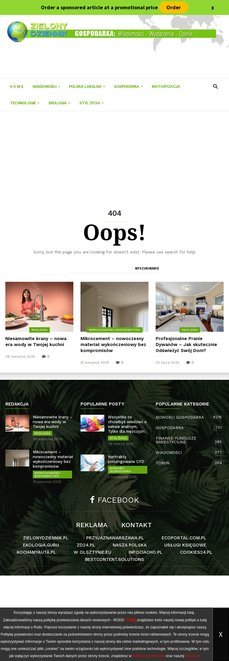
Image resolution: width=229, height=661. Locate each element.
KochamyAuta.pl (36, 552)
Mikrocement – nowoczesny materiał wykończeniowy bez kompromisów (113, 344)
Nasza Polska (130, 545)
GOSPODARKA (128, 86)
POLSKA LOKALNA (87, 86)
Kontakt (136, 525)
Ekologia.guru (41, 545)
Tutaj (131, 619)
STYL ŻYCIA (91, 103)
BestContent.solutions (114, 559)
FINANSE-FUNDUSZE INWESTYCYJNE (184, 440)
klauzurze (192, 656)
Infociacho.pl (146, 552)
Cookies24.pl (196, 552)
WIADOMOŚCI (46, 86)
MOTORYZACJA (166, 86)
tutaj (190, 612)
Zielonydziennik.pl (46, 538)
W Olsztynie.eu (92, 552)
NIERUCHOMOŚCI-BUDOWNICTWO (114, 329)
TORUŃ (184, 463)
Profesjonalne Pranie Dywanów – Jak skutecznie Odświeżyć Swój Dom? (186, 344)
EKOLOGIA (59, 103)
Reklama (92, 525)
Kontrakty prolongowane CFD (126, 459)
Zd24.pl (86, 545)
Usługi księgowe (185, 545)
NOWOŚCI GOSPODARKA (120, 469)
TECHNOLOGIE (25, 103)
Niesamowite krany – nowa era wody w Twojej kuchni (52, 422)
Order (173, 7)
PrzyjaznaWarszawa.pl (115, 538)
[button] (215, 86)
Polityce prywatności (148, 656)
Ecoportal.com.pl (184, 538)
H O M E (17, 86)
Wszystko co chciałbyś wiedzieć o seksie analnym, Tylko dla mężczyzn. (127, 424)
